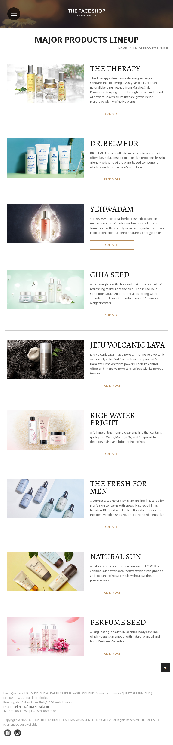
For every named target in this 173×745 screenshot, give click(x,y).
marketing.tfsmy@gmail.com (31, 707)
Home (122, 48)
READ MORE (112, 114)
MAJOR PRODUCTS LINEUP (150, 48)
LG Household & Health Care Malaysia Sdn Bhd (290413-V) (69, 720)
